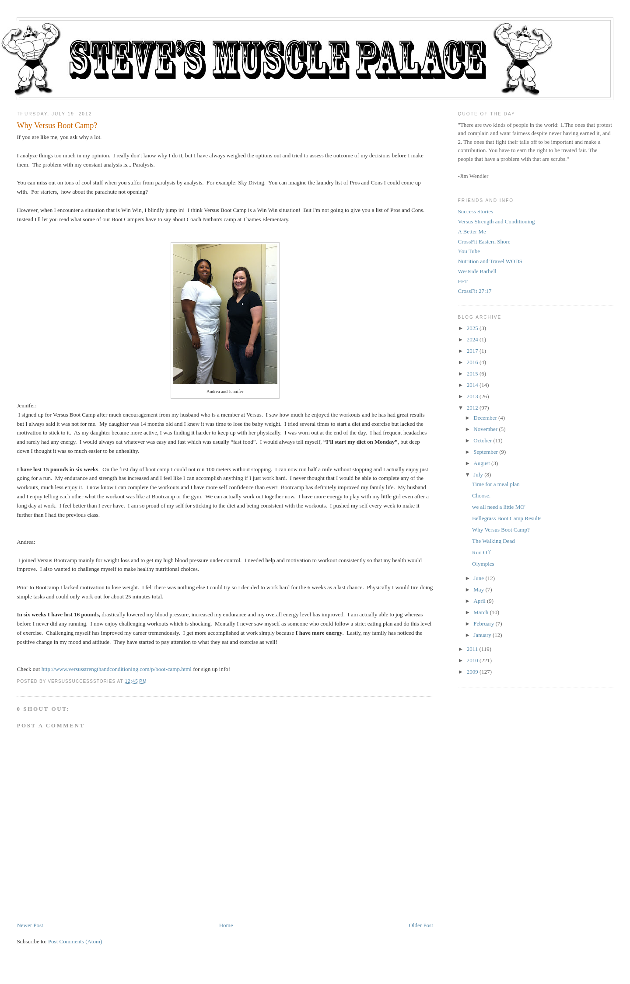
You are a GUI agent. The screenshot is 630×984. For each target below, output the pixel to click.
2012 (472, 407)
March (480, 612)
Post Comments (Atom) (75, 941)
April (479, 601)
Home (226, 925)
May (478, 589)
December (485, 417)
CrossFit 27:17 (475, 291)
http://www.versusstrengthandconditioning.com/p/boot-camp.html (117, 669)
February (483, 623)
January (482, 635)
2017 (472, 351)
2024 (472, 339)
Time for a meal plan (496, 484)
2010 (472, 660)
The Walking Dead (493, 541)
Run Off (481, 552)
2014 (472, 385)
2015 (472, 373)
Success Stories (476, 211)
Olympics (483, 563)
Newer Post (30, 925)
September (485, 452)
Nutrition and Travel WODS (490, 261)
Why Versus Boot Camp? (57, 125)
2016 (472, 362)
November (485, 429)
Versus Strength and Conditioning (496, 221)
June (478, 578)
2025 (472, 328)
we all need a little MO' (498, 507)
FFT (463, 281)
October (482, 440)
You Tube (469, 251)
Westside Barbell (477, 271)
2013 (472, 396)
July (478, 474)
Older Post (421, 925)
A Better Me (472, 231)
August (481, 463)
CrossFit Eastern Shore (484, 241)
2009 (472, 671)
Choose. (481, 495)
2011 (472, 649)
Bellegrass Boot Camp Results (507, 518)
